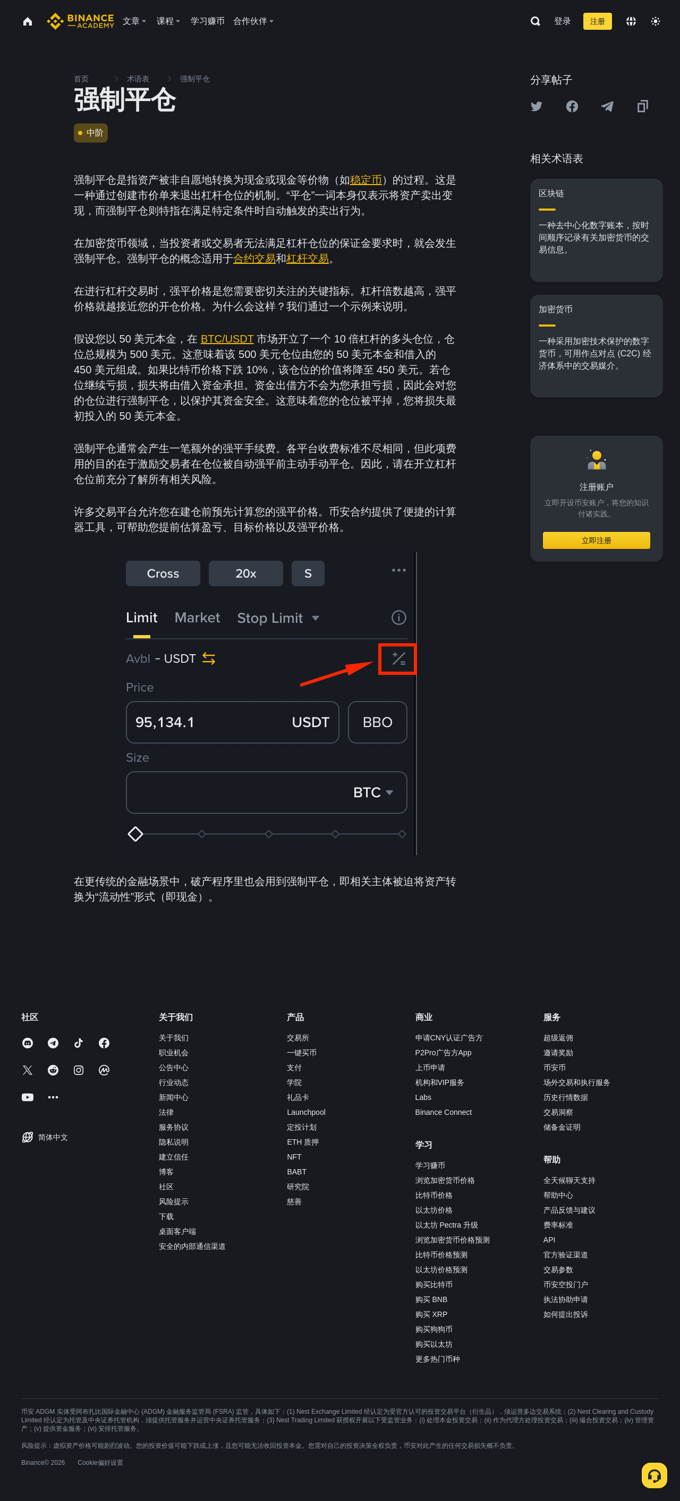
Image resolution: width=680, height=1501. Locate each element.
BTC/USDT (227, 339)
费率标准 (558, 1225)
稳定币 (366, 180)
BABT (297, 1172)
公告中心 (174, 1067)
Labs (423, 1097)
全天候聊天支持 (569, 1180)
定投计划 (302, 1127)
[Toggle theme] (655, 21)
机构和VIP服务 (440, 1082)
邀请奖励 (558, 1052)
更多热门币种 (437, 1359)
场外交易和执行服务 (576, 1082)
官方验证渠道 (565, 1254)
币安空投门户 (565, 1284)
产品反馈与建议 (569, 1210)
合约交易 (254, 258)
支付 (294, 1067)
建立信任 (174, 1157)
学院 (294, 1082)
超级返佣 (558, 1037)
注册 (597, 21)
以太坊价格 (434, 1210)
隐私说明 (174, 1142)
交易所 (298, 1037)
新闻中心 (174, 1097)
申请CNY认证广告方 (449, 1037)
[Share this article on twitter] (536, 106)
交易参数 (558, 1269)
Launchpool (306, 1112)
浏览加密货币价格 (445, 1180)
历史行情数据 (565, 1097)
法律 (166, 1112)
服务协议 (174, 1127)
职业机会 (174, 1052)
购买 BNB (431, 1299)
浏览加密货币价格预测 (452, 1240)
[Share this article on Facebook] (572, 106)
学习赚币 (430, 1165)
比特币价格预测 (441, 1254)
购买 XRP (431, 1314)
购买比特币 (434, 1284)
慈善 (294, 1201)
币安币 (554, 1067)
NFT (294, 1157)
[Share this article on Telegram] (607, 106)
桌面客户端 (177, 1231)
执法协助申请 (565, 1299)
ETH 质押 (303, 1142)
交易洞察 (558, 1112)
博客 (166, 1172)
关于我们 (174, 1037)
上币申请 (430, 1067)
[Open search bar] (532, 21)
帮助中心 (558, 1195)
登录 (562, 21)
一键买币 (302, 1052)
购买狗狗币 (434, 1329)
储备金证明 (562, 1127)
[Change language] (631, 21)
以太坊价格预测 (441, 1269)
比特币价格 (434, 1195)
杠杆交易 (307, 258)
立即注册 (596, 540)
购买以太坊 (434, 1344)
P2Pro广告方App (443, 1052)
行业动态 (174, 1082)
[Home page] (80, 21)
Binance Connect (443, 1112)
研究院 (298, 1186)
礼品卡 (298, 1097)
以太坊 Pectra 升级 (446, 1225)
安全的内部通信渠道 (192, 1246)
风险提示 (174, 1201)
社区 (166, 1186)
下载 (166, 1216)
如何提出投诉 (565, 1314)
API (549, 1240)
